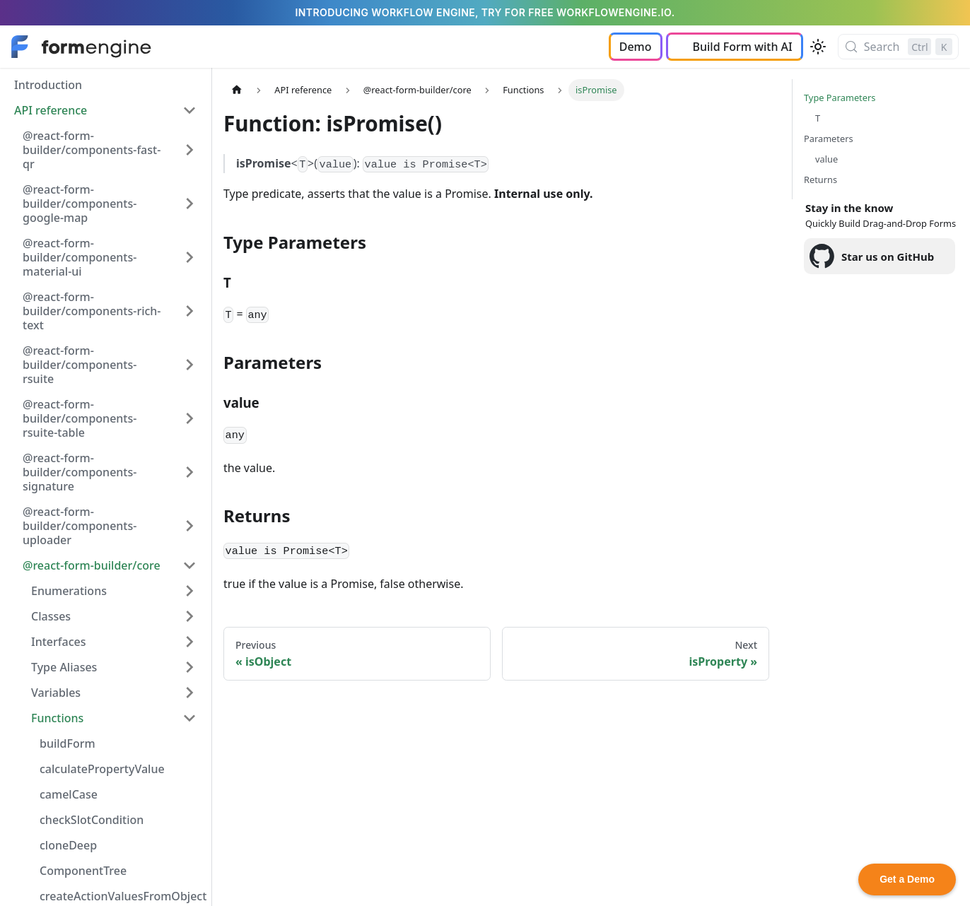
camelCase (69, 794)
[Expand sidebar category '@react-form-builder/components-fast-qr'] (189, 149)
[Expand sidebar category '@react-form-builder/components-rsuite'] (189, 364)
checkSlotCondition (92, 820)
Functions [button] (57, 718)
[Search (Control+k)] (898, 46)
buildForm (67, 743)
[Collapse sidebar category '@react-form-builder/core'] (189, 565)
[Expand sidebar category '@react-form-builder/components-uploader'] (189, 525)
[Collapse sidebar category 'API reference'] (189, 110)
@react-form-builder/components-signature (79, 472)
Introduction (48, 85)
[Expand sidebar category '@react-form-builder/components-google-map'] (189, 203)
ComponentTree (83, 870)
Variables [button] (56, 692)
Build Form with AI (743, 46)
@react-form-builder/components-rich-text (92, 311)
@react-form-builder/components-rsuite (79, 365)
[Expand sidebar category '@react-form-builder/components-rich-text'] (189, 311)
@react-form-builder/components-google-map (79, 203)
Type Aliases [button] (64, 667)
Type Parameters (839, 97)
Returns (820, 179)
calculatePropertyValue (102, 769)
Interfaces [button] (58, 641)
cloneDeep (68, 845)
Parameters (828, 138)
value (826, 159)
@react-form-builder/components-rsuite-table (79, 418)
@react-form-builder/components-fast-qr (91, 150)
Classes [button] (51, 616)
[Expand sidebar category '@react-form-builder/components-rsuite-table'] (189, 418)
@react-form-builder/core (91, 565)
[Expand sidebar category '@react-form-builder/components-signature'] (189, 472)
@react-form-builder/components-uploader (79, 526)
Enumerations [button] (69, 591)
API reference (50, 110)
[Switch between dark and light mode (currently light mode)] (818, 46)
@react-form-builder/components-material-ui (79, 257)
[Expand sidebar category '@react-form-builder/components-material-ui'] (189, 257)
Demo (635, 46)
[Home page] (236, 90)
